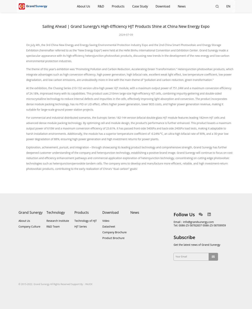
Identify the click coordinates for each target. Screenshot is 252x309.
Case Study (140, 6)
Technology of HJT (85, 221)
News (182, 6)
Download (163, 6)
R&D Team (53, 226)
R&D (101, 6)
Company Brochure (114, 232)
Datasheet (108, 226)
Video (105, 221)
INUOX (88, 284)
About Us (83, 6)
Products (118, 6)
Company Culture (29, 226)
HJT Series (80, 226)
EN (228, 6)
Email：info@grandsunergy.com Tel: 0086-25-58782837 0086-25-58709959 (200, 223)
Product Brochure (113, 238)
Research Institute (57, 221)
